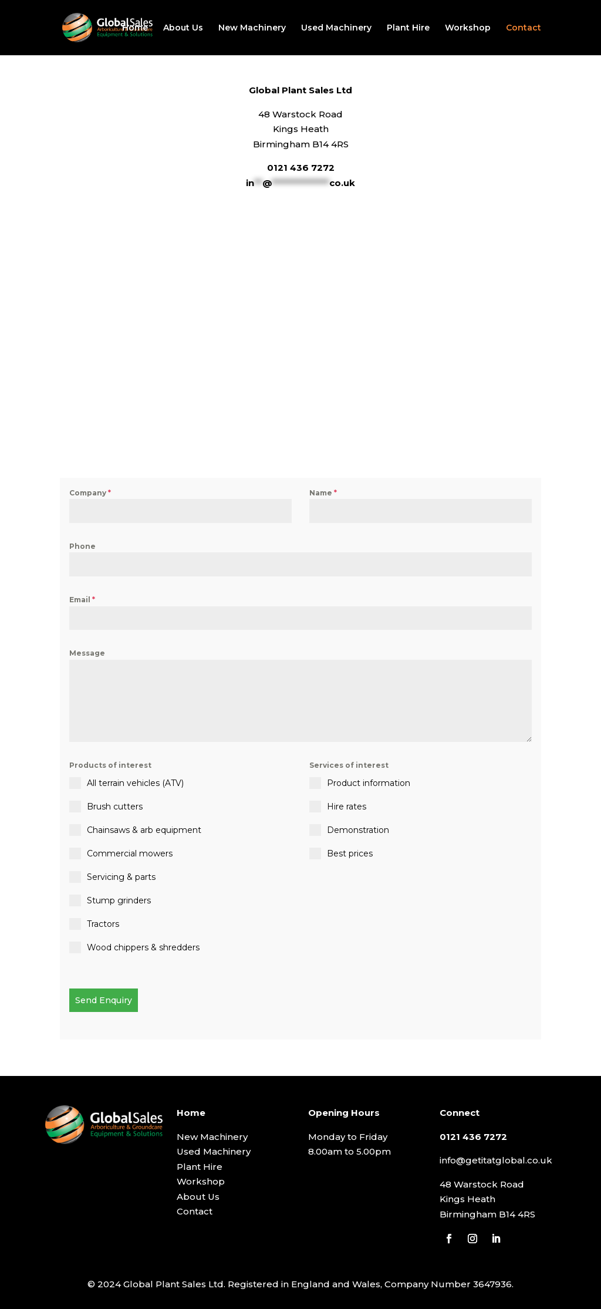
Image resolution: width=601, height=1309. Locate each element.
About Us (183, 28)
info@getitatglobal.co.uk (496, 1159)
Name (323, 492)
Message (87, 653)
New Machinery (252, 28)
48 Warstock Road (482, 1183)
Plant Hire (408, 28)
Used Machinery (336, 28)
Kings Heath (467, 1198)
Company (90, 492)
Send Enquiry (103, 1000)
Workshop (468, 28)
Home (135, 28)
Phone (82, 546)
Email (82, 599)
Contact (523, 28)
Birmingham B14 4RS (487, 1213)
